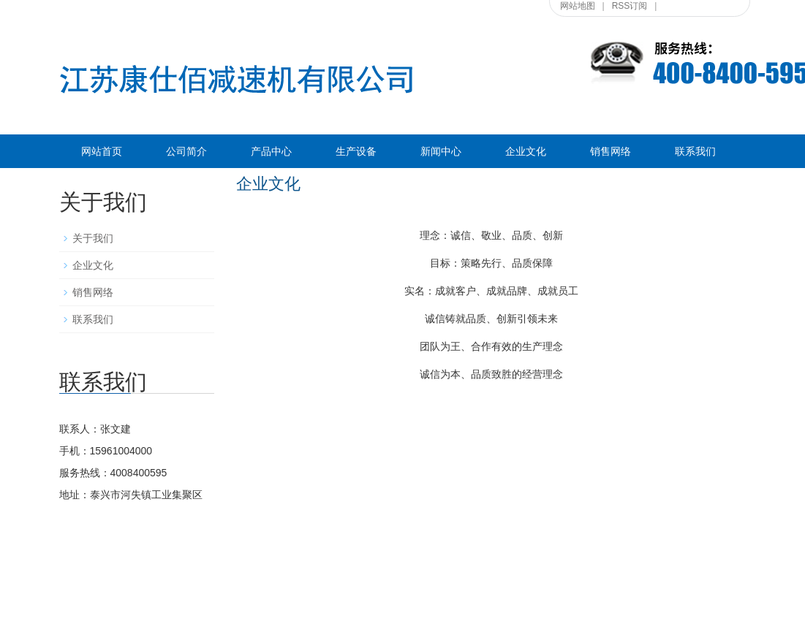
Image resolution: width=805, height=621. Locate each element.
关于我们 (92, 238)
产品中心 (271, 151)
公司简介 (186, 151)
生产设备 (356, 151)
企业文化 (525, 151)
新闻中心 (440, 151)
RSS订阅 (630, 6)
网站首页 (101, 151)
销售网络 (610, 151)
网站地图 (577, 6)
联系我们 (695, 151)
